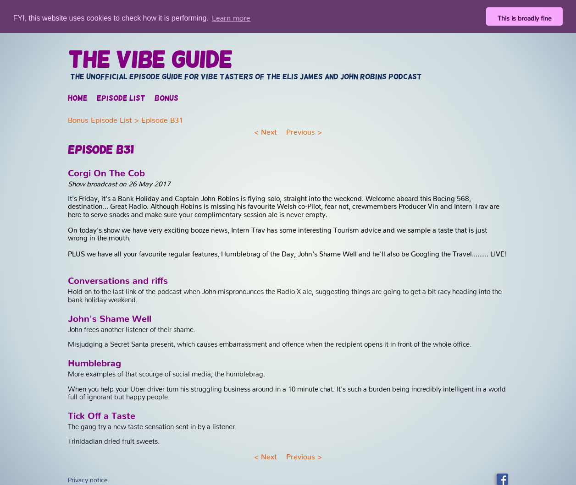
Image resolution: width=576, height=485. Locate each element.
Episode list (121, 98)
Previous (300, 129)
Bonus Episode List (100, 117)
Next (269, 129)
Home (78, 98)
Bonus (166, 98)
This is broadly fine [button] (525, 16)
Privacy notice (88, 477)
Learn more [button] (231, 16)
